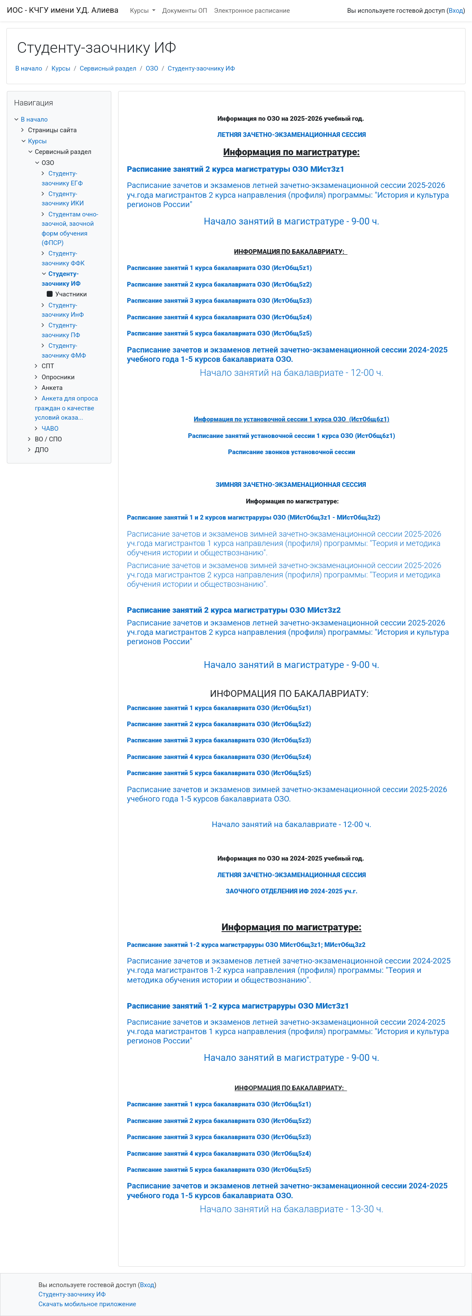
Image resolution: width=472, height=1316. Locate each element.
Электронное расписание (252, 10)
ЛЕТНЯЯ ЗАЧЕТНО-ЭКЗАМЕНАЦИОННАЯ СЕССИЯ (292, 135)
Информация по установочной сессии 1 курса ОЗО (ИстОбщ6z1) (291, 419)
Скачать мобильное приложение (87, 1304)
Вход (456, 10)
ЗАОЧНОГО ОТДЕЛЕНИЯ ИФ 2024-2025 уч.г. (292, 891)
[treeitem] (59, 119)
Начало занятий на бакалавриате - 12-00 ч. (291, 372)
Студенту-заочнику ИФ (201, 68)
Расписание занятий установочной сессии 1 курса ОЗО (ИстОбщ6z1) (292, 436)
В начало (28, 68)
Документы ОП (184, 10)
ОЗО (152, 68)
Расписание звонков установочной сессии (291, 452)
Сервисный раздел (108, 68)
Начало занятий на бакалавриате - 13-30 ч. (291, 1209)
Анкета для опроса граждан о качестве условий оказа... (66, 408)
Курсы (140, 10)
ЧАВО (50, 428)
